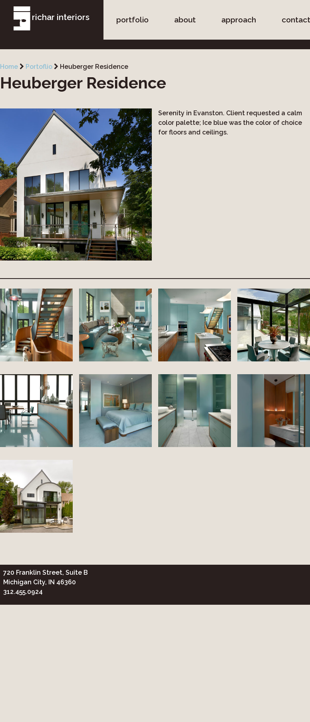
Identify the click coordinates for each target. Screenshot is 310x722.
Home (9, 66)
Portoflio (39, 66)
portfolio (132, 19)
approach (238, 19)
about (185, 19)
